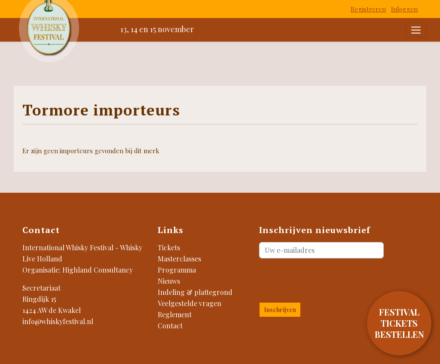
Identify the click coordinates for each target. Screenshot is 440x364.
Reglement (175, 314)
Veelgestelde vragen (189, 303)
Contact (170, 325)
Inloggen (404, 9)
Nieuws (169, 280)
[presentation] (309, 278)
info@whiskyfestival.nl (57, 321)
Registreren (368, 9)
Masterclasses (179, 258)
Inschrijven (280, 310)
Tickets (169, 247)
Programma (177, 269)
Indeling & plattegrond (195, 292)
